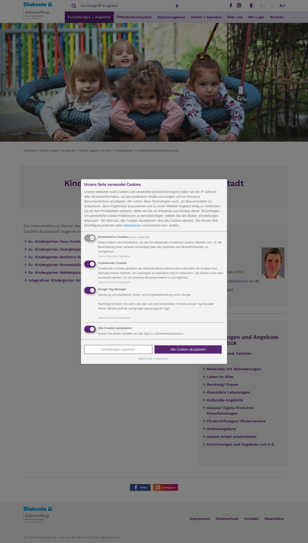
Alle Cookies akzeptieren (188, 349)
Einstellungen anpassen (118, 349)
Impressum (161, 358)
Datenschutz (132, 225)
